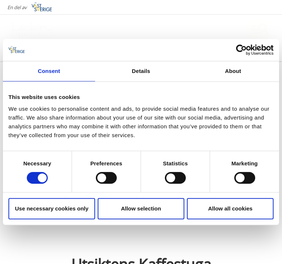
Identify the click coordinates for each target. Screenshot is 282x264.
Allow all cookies (230, 208)
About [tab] (233, 71)
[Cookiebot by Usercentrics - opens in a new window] (241, 49)
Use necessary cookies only (51, 208)
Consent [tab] (49, 71)
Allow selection (141, 208)
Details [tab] (141, 71)
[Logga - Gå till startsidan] (36, 29)
